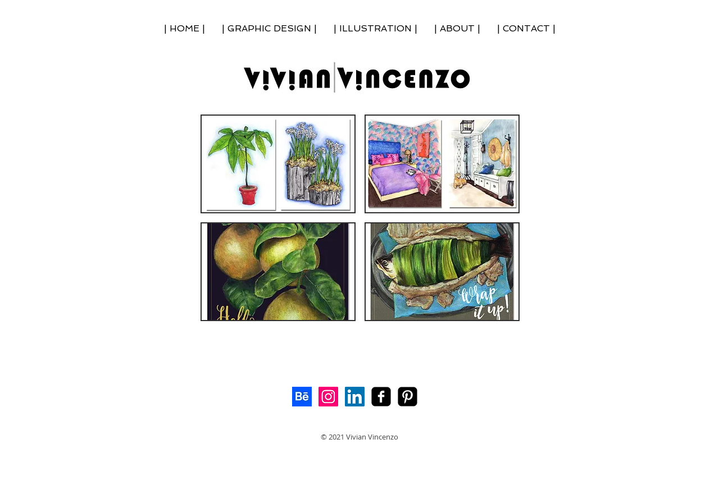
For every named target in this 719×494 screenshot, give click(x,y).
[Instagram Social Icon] (328, 396)
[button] (278, 164)
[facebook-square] (381, 396)
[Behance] (302, 396)
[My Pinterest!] (407, 396)
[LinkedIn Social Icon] (355, 396)
